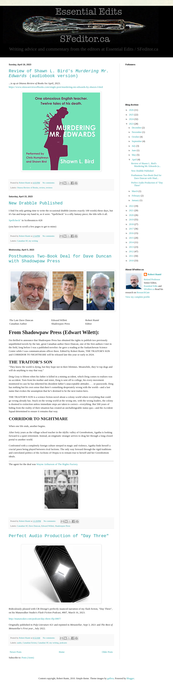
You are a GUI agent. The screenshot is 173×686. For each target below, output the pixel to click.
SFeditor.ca (149, 289)
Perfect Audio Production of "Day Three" (59, 536)
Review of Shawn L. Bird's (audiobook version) (59, 74)
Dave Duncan (34, 526)
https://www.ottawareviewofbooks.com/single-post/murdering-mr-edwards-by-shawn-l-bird (56, 87)
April (134, 159)
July (134, 146)
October (136, 136)
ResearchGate (143, 292)
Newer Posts (15, 652)
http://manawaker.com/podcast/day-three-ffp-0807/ (35, 618)
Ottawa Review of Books (27, 187)
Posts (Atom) (28, 657)
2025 (131, 114)
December (137, 127)
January (136, 200)
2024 (131, 119)
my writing (33, 241)
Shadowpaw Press (62, 526)
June (134, 150)
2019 (131, 219)
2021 (131, 210)
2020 (131, 215)
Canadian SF (22, 241)
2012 (131, 251)
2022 (131, 206)
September (137, 141)
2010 (131, 260)
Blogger (130, 678)
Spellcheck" (15, 220)
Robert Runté (154, 274)
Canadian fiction (30, 642)
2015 (131, 238)
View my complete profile (137, 297)
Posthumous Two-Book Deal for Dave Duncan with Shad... (146, 176)
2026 (131, 110)
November (137, 132)
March (135, 191)
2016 (131, 233)
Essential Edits (151, 286)
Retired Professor (152, 279)
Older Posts (107, 652)
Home (62, 652)
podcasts (63, 642)
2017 (131, 228)
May (134, 155)
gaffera (110, 678)
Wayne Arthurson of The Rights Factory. (57, 464)
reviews (49, 187)
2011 (131, 256)
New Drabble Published (36, 203)
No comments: (49, 183)
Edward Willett (47, 526)
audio (19, 642)
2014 (131, 242)
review (42, 187)
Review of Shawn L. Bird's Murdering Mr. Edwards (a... (146, 165)
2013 (131, 247)
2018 (131, 224)
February (136, 195)
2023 (131, 123)
